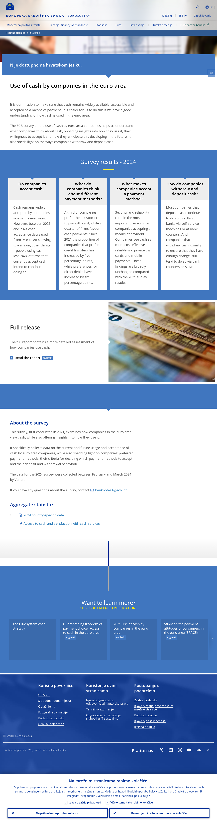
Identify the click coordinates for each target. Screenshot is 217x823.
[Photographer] (212, 379)
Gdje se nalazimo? (51, 724)
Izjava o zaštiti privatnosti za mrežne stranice (153, 707)
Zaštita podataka (145, 700)
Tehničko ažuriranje (100, 709)
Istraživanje (137, 25)
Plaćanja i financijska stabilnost (68, 25)
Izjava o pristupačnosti (150, 721)
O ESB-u (167, 16)
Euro (119, 25)
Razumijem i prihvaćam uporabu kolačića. (159, 813)
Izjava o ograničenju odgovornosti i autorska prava (107, 701)
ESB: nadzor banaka (195, 25)
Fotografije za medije (53, 712)
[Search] (178, 6)
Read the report (27, 357)
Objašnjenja (46, 706)
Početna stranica (15, 32)
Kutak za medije (162, 25)
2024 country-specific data (44, 515)
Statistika (101, 25)
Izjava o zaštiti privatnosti (85, 802)
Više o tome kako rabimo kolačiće (131, 802)
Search (197, 7)
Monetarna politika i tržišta (24, 25)
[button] (202, 7)
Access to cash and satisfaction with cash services (62, 523)
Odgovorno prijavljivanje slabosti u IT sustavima (103, 716)
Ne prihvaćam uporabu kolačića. (57, 813)
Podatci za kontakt (51, 718)
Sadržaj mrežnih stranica (19, 735)
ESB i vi (183, 16)
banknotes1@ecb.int (111, 490)
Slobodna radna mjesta (54, 701)
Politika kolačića (145, 715)
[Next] (212, 639)
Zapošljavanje (202, 16)
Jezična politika (144, 727)
